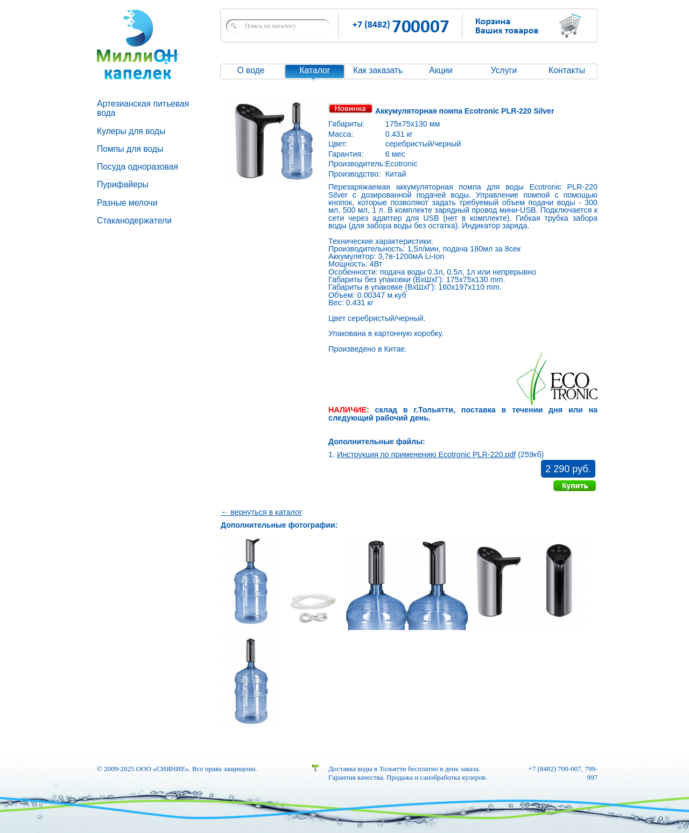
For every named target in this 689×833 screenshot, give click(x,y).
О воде (250, 70)
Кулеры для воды (131, 131)
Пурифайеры (123, 184)
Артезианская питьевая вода (143, 108)
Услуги (504, 70)
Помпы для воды (130, 148)
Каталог (314, 70)
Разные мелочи (127, 202)
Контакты (567, 70)
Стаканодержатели (134, 220)
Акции (441, 70)
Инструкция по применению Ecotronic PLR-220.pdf (426, 454)
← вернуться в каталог (261, 512)
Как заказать (378, 70)
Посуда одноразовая (137, 166)
